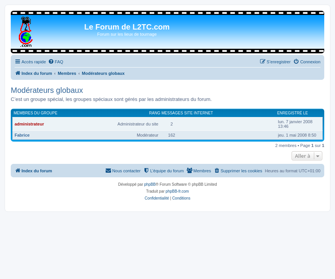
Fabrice (22, 135)
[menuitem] (55, 61)
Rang (154, 113)
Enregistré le (292, 113)
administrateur (29, 124)
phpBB (150, 184)
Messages (172, 113)
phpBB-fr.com (177, 191)
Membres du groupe (36, 113)
